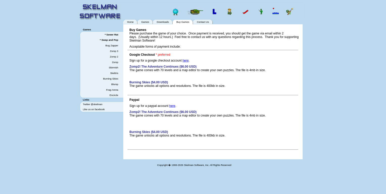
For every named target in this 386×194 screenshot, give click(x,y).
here (186, 60)
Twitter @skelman (92, 104)
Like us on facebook (94, 109)
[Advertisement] (215, 182)
